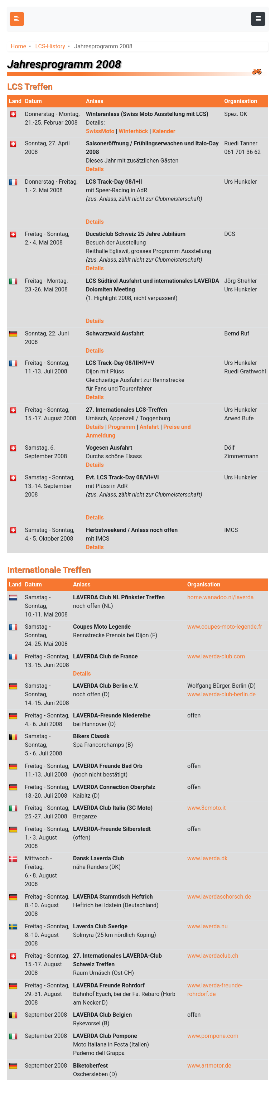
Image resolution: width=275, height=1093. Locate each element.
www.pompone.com (212, 1035)
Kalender (163, 131)
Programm (122, 427)
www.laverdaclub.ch (212, 955)
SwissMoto (101, 131)
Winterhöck (134, 131)
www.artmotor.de (209, 1065)
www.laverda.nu (207, 926)
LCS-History (50, 46)
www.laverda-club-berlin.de (221, 694)
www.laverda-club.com (216, 656)
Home (18, 46)
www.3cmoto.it (206, 807)
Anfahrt (150, 427)
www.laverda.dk (207, 858)
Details (95, 169)
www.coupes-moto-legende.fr (224, 626)
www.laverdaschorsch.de (219, 896)
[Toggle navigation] (258, 19)
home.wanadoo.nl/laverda (220, 597)
